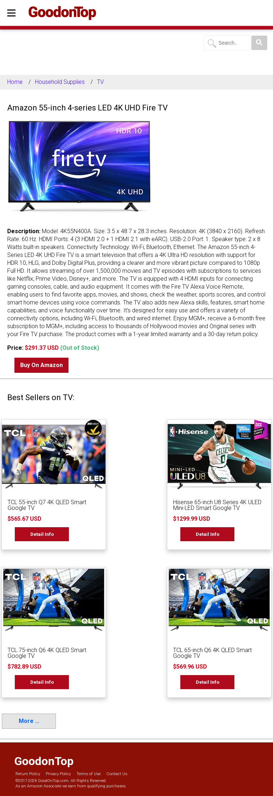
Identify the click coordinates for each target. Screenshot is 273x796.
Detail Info (42, 534)
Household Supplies (60, 81)
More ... (29, 721)
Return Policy (28, 774)
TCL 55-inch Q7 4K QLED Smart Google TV (47, 505)
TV (100, 81)
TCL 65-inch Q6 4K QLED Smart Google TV (212, 653)
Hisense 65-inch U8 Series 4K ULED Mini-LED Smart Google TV (217, 505)
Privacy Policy (58, 774)
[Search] (259, 43)
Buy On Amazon (41, 365)
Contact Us (116, 774)
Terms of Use (88, 774)
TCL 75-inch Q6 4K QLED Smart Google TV (47, 653)
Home (15, 81)
